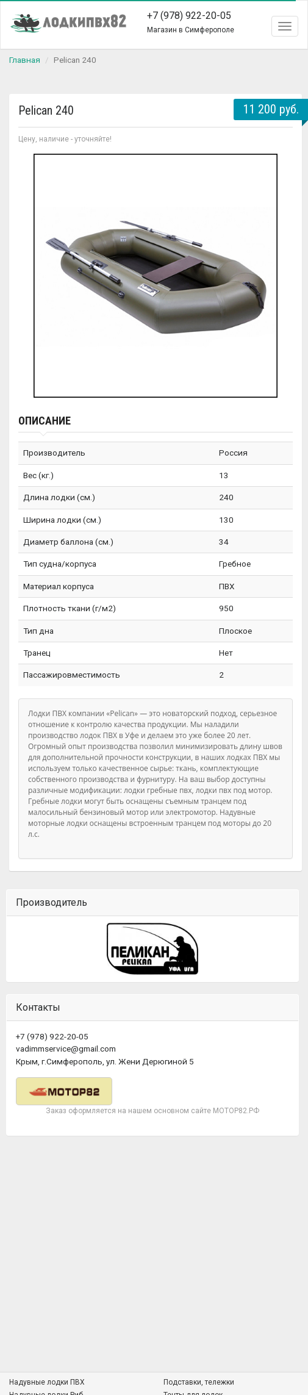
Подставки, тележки (198, 1382)
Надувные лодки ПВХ (47, 1382)
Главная (24, 60)
